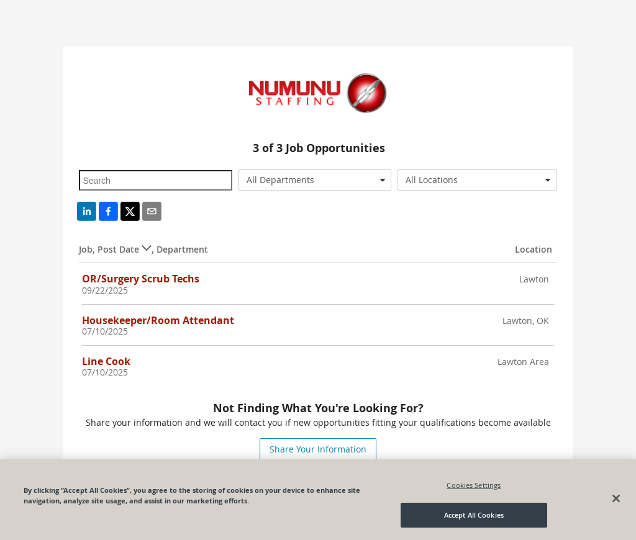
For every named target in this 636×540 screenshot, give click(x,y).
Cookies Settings (474, 485)
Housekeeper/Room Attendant (158, 320)
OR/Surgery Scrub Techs (140, 279)
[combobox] (314, 180)
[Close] (616, 498)
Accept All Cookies (474, 515)
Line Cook (106, 361)
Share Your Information (318, 449)
